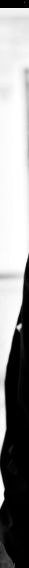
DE (20, 2)
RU (26, 2)
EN (23, 2)
